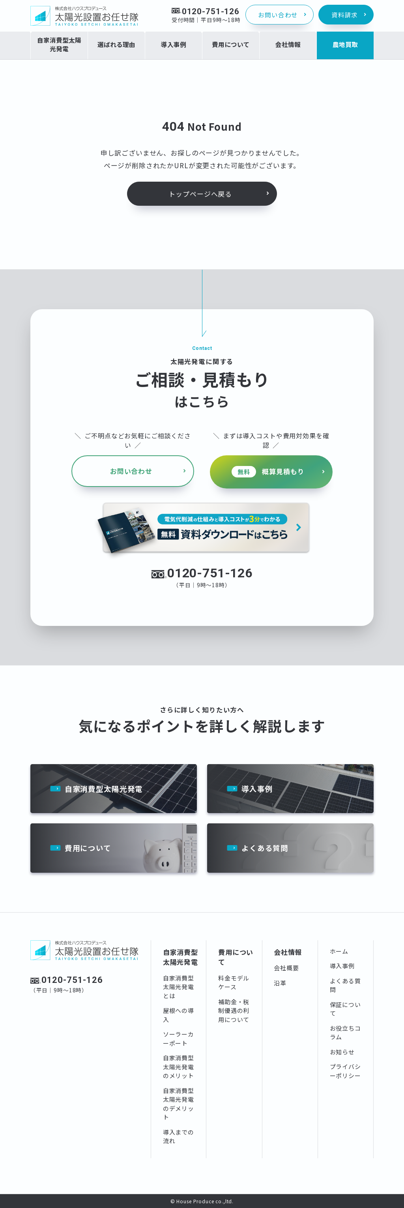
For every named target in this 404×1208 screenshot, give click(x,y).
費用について (88, 847)
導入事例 (257, 788)
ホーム (339, 951)
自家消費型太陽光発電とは (178, 986)
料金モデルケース (233, 982)
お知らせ (342, 1051)
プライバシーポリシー (345, 1071)
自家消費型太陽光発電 (104, 788)
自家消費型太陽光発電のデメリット (178, 1103)
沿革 (280, 982)
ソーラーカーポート (178, 1038)
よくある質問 (264, 847)
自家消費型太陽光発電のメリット (178, 1067)
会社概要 (286, 968)
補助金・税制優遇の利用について (233, 1010)
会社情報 (288, 951)
